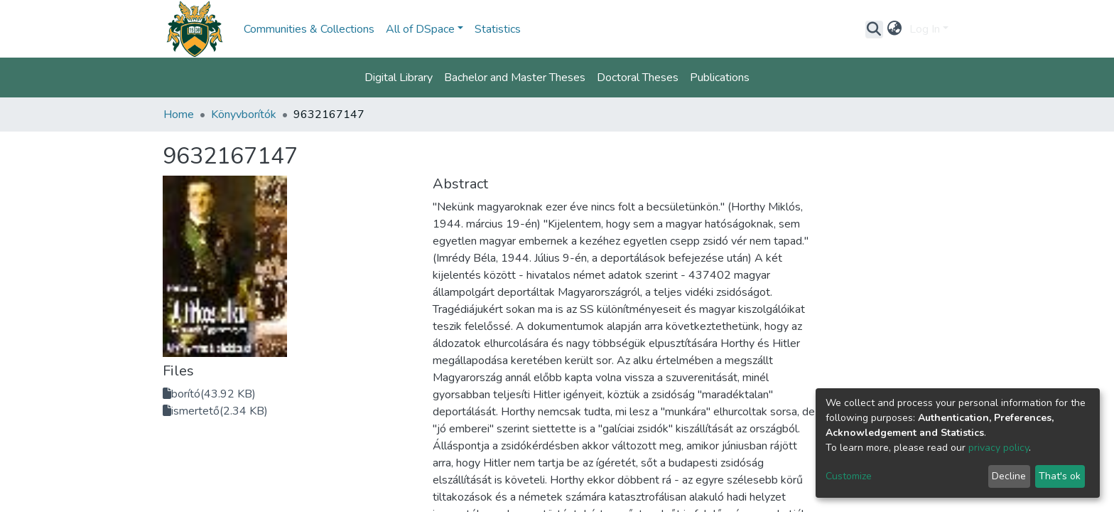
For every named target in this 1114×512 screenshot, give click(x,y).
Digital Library (398, 77)
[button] (895, 29)
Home (178, 114)
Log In (924, 29)
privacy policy (998, 447)
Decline (1009, 476)
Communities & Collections (309, 29)
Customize (849, 476)
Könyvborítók (243, 114)
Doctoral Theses (637, 77)
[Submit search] (874, 29)
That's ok (1060, 476)
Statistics (498, 29)
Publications (720, 77)
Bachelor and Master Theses (514, 77)
